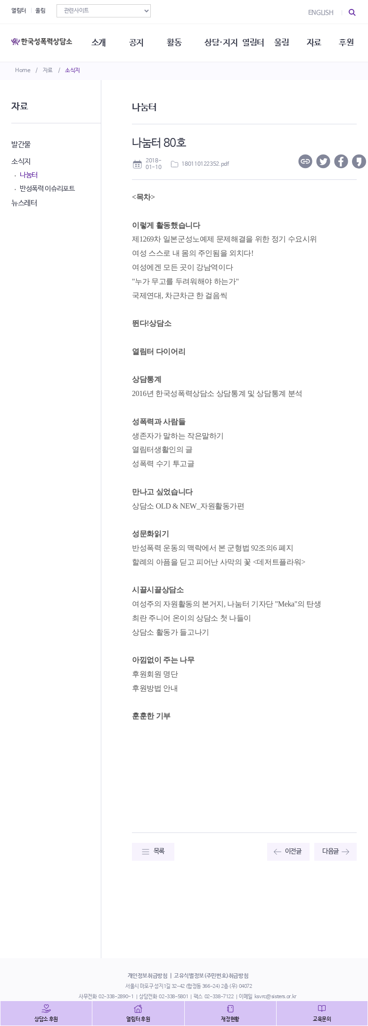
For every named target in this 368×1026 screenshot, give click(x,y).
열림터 (18, 11)
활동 (174, 42)
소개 (98, 42)
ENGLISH (321, 12)
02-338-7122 (219, 997)
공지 (136, 42)
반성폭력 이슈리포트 (47, 189)
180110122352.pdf (205, 164)
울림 (40, 11)
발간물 (21, 144)
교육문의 (322, 1019)
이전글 (293, 851)
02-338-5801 (173, 997)
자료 (48, 70)
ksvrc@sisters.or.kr (275, 997)
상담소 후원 (46, 1019)
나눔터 (29, 175)
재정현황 (230, 1019)
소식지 (72, 70)
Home (23, 70)
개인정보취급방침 (148, 976)
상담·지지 (220, 42)
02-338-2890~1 (115, 997)
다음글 (330, 851)
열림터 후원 (138, 1019)
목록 (159, 851)
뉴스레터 (24, 203)
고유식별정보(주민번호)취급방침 (211, 976)
